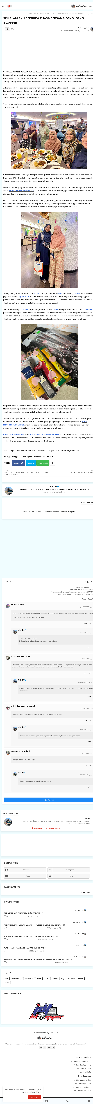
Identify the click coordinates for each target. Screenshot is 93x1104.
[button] (2, 6)
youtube (26, 876)
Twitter (29, 463)
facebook (26, 870)
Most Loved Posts (83, 1091)
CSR (6, 979)
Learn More (35, 1092)
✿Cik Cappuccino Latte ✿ (23, 706)
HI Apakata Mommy (20, 656)
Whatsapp (41, 463)
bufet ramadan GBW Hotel (21, 190)
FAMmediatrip (16, 979)
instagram (70, 870)
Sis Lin (53, 486)
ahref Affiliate (85, 1072)
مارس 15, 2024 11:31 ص (85, 682)
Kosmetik (54, 979)
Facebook (17, 463)
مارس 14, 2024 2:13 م (86, 607)
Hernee (88, 309)
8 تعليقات (7, 582)
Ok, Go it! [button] (34, 1097)
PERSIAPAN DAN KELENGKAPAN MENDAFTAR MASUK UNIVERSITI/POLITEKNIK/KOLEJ (36, 959)
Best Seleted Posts (83, 1065)
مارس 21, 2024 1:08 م (85, 775)
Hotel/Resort (28, 979)
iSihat (7, 983)
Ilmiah (38, 979)
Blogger (15, 457)
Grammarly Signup (83, 1087)
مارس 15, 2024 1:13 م (86, 708)
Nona (77, 293)
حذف (85, 623)
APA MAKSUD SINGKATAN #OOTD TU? (21, 913)
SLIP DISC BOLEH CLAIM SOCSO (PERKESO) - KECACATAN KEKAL (29, 936)
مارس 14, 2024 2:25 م (85, 633)
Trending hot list (84, 1083)
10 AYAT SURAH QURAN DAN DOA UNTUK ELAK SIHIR (24, 948)
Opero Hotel (39, 457)
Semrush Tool (85, 1068)
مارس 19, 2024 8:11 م (86, 753)
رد (89, 623)
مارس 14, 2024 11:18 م (86, 659)
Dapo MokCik (23, 296)
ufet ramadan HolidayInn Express (43, 434)
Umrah (80, 979)
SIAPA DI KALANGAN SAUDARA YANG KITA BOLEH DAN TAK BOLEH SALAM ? (32, 925)
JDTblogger (26, 457)
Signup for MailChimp (82, 1061)
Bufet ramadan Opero (13, 434)
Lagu (63, 979)
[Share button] (52, 463)
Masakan (71, 979)
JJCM (46, 979)
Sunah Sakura (17, 604)
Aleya (56, 309)
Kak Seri (24, 309)
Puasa (80, 13)
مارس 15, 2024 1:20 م (85, 730)
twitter (70, 876)
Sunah (36, 293)
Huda (60, 293)
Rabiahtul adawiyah (20, 751)
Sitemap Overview (83, 1080)
